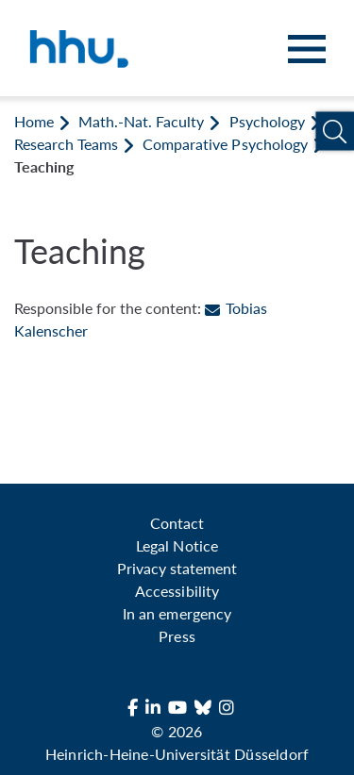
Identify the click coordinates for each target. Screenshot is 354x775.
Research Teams (66, 144)
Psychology (267, 121)
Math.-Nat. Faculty (141, 121)
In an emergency (176, 613)
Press (176, 636)
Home (34, 121)
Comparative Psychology (225, 144)
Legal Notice (176, 545)
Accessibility (176, 591)
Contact (177, 523)
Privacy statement (177, 568)
